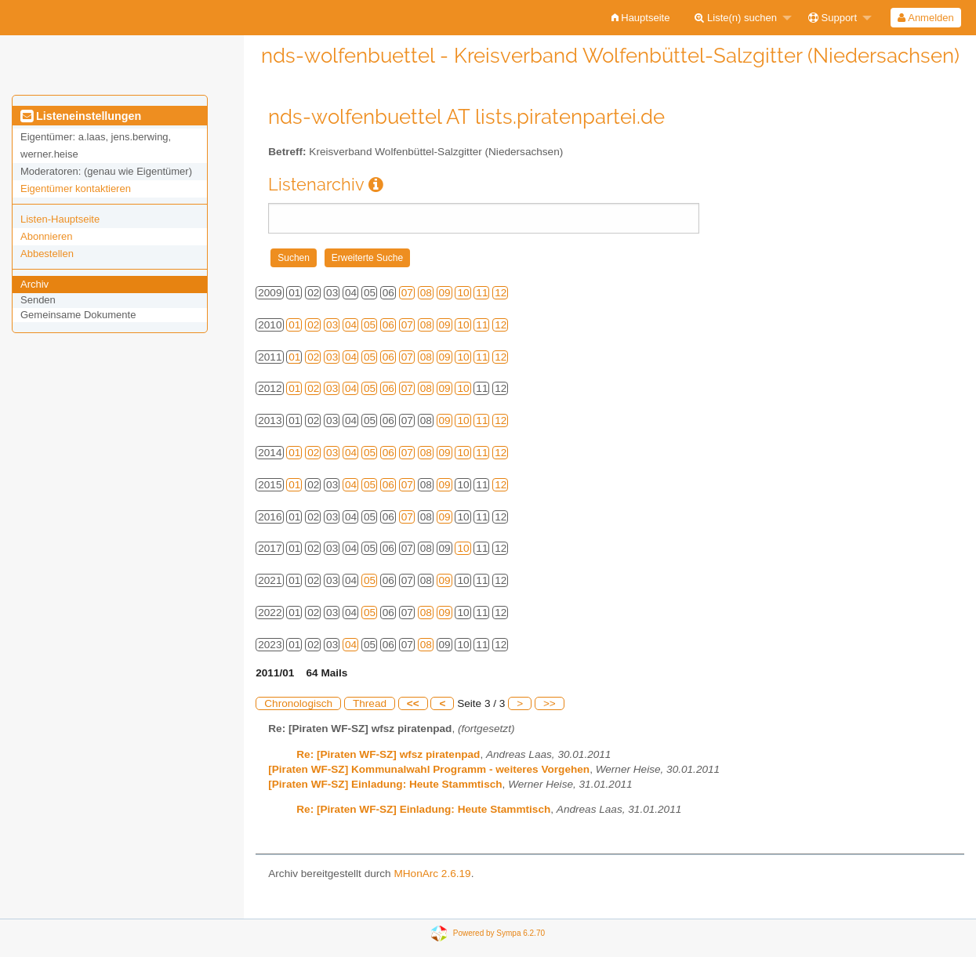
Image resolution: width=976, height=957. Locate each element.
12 (500, 293)
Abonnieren (46, 236)
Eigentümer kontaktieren (75, 188)
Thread (369, 703)
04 (351, 325)
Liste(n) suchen (736, 18)
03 (332, 325)
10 (463, 293)
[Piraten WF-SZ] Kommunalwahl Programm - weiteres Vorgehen (429, 769)
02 (313, 325)
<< (413, 703)
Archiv (34, 284)
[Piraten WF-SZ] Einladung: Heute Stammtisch (385, 784)
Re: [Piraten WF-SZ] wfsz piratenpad (388, 754)
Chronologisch (298, 703)
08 (426, 293)
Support (832, 18)
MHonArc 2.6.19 (432, 873)
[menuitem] (641, 17)
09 (445, 293)
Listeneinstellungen (80, 116)
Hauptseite (640, 18)
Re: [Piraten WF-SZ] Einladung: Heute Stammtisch (423, 809)
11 (482, 293)
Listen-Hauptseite (60, 219)
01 (294, 325)
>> (549, 703)
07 (407, 293)
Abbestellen (47, 253)
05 (370, 325)
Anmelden (925, 18)
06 (388, 325)
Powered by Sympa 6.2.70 (499, 932)
